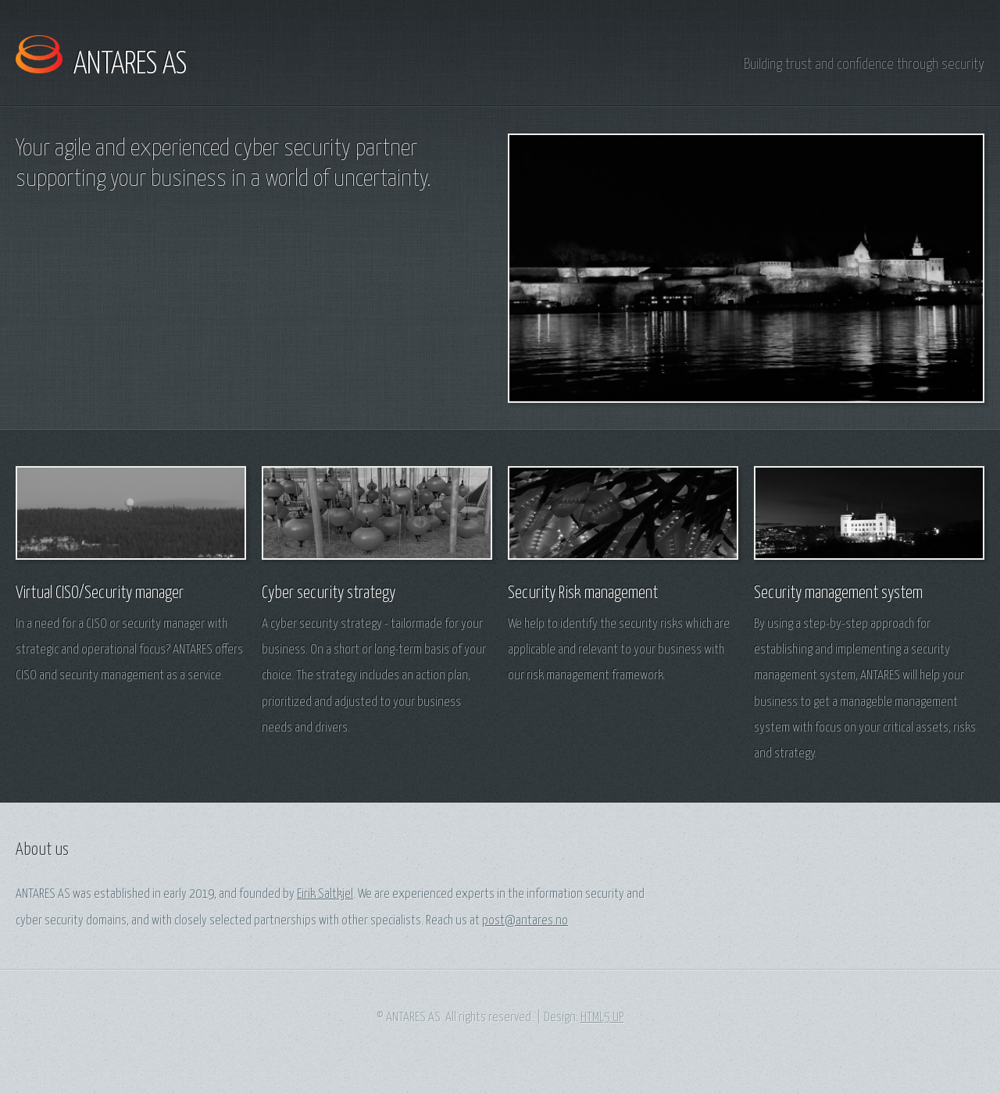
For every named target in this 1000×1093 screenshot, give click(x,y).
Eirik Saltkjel (325, 894)
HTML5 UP (601, 1017)
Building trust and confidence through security (864, 64)
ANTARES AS (130, 65)
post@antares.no (525, 920)
